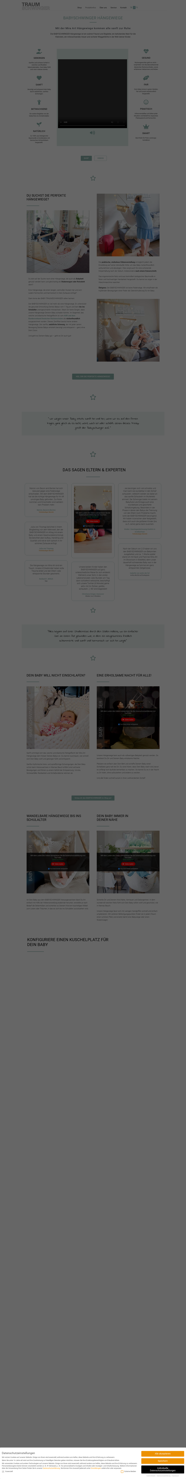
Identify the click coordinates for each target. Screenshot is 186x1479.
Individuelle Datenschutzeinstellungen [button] (163, 1469)
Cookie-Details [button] (151, 1476)
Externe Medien (128, 1471)
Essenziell (7, 1471)
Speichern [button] (163, 1461)
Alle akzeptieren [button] (163, 1453)
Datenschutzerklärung (51, 1468)
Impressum (175, 1476)
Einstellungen (96, 1468)
